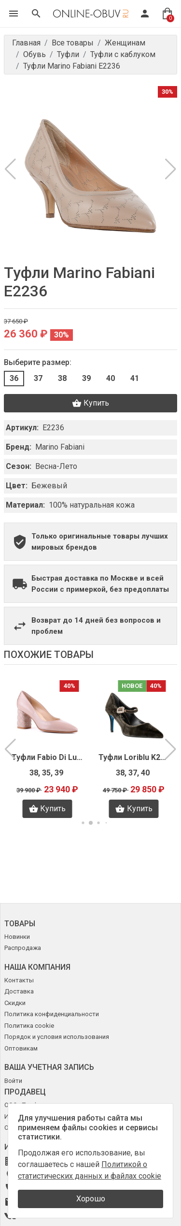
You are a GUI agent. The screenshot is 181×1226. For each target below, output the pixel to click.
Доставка (19, 991)
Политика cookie (29, 1025)
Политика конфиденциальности (51, 1014)
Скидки (15, 1003)
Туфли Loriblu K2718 (134, 757)
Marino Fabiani (59, 447)
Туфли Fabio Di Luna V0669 (47, 757)
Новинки (17, 936)
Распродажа (22, 947)
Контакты (19, 980)
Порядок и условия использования (56, 1036)
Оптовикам (21, 1048)
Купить (90, 403)
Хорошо (90, 1198)
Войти (13, 1080)
